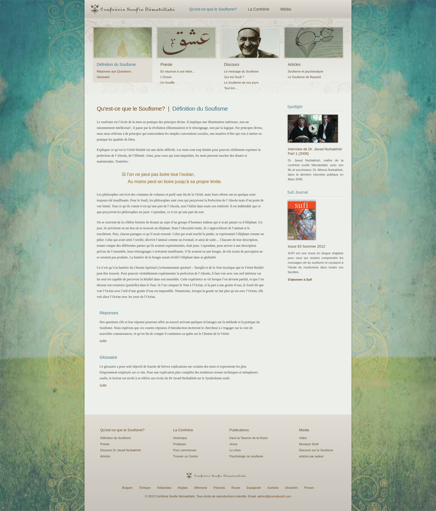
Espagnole (254, 487)
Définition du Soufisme (116, 64)
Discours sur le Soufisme (316, 450)
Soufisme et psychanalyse (305, 71)
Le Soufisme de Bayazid (304, 77)
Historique (180, 438)
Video (303, 438)
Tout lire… (231, 88)
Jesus (233, 444)
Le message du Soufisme (241, 71)
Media (304, 430)
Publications (239, 430)
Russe (235, 487)
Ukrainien (291, 487)
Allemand (200, 487)
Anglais (183, 487)
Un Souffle (167, 82)
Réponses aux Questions (114, 71)
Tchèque (145, 487)
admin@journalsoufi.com (274, 496)
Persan (309, 487)
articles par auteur (311, 456)
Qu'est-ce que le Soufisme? (213, 9)
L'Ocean (166, 77)
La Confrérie (258, 9)
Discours (231, 64)
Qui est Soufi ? (234, 77)
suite (103, 341)
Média (286, 9)
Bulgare (127, 487)
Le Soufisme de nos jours (241, 82)
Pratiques (179, 444)
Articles (294, 64)
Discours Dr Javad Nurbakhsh (120, 450)
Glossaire (103, 77)
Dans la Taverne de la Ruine (248, 438)
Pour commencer (185, 450)
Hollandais (164, 487)
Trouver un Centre (185, 456)
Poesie (166, 64)
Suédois (273, 487)
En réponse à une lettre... (177, 71)
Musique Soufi (309, 444)
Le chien (235, 450)
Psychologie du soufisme (246, 456)
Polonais (219, 487)
